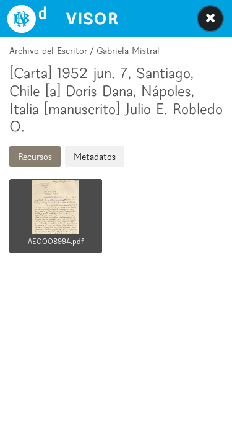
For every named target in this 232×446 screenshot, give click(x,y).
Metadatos (95, 156)
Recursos (35, 156)
